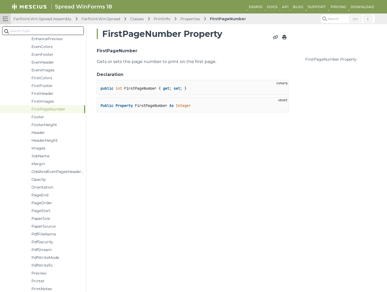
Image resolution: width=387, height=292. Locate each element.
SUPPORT (317, 7)
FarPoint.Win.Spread (100, 18)
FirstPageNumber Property (331, 59)
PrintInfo (162, 18)
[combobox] (43, 30)
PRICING (338, 7)
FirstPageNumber (228, 18)
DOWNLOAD (362, 7)
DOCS (272, 7)
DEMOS (256, 7)
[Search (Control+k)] (348, 19)
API (285, 7)
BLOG (298, 7)
